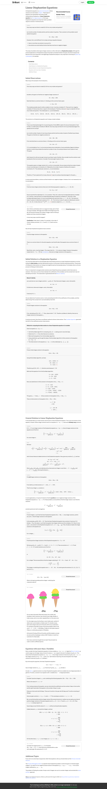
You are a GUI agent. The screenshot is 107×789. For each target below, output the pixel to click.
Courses (32, 2)
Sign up (91, 2)
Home (23, 2)
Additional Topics (33, 72)
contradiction (45, 252)
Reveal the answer (70, 209)
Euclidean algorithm (71, 319)
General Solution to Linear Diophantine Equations (40, 68)
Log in (82, 2)
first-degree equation (37, 18)
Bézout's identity (60, 273)
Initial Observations (33, 64)
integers (40, 12)
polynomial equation (44, 11)
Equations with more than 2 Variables (37, 70)
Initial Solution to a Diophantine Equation (38, 66)
